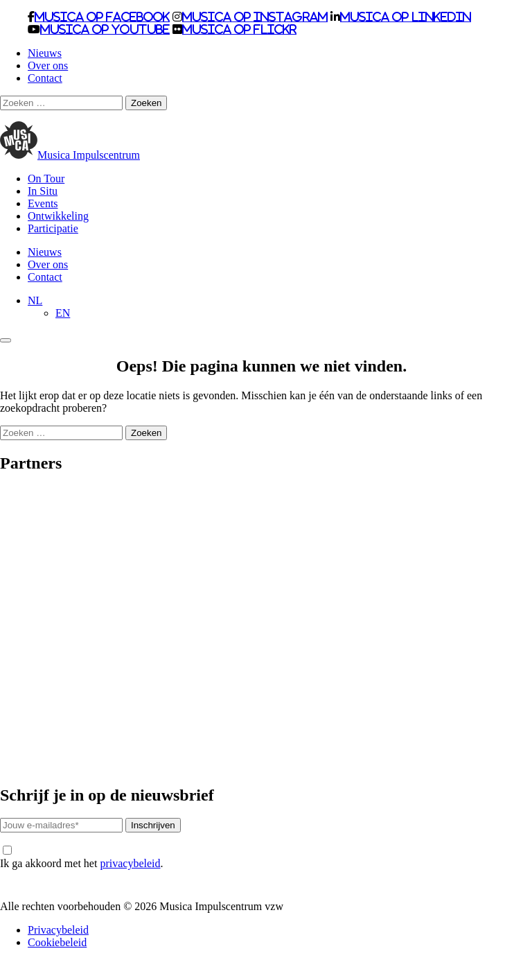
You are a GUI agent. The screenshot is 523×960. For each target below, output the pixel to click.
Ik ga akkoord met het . (81, 857)
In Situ (42, 191)
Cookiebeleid (57, 942)
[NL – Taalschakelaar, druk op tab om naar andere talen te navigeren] (35, 300)
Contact (45, 78)
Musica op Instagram (255, 16)
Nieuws (45, 53)
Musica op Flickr (239, 29)
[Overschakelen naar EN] (62, 313)
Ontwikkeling (58, 216)
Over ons (48, 65)
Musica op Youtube (105, 29)
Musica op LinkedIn (405, 16)
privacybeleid (130, 863)
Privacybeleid (58, 930)
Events (43, 203)
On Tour (46, 178)
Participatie (53, 228)
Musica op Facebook (102, 16)
